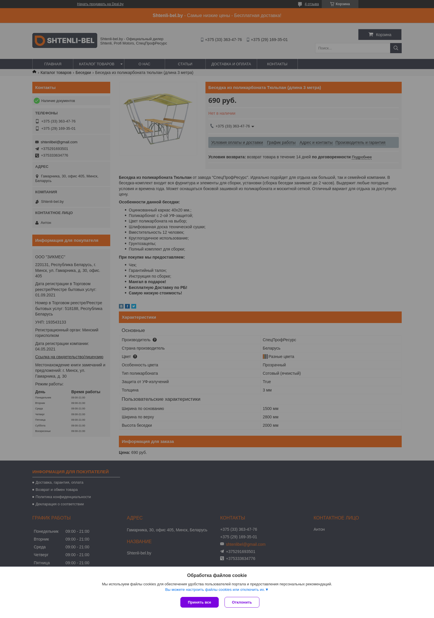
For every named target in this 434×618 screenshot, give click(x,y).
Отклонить (242, 602)
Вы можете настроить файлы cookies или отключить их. (215, 589)
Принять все (199, 602)
